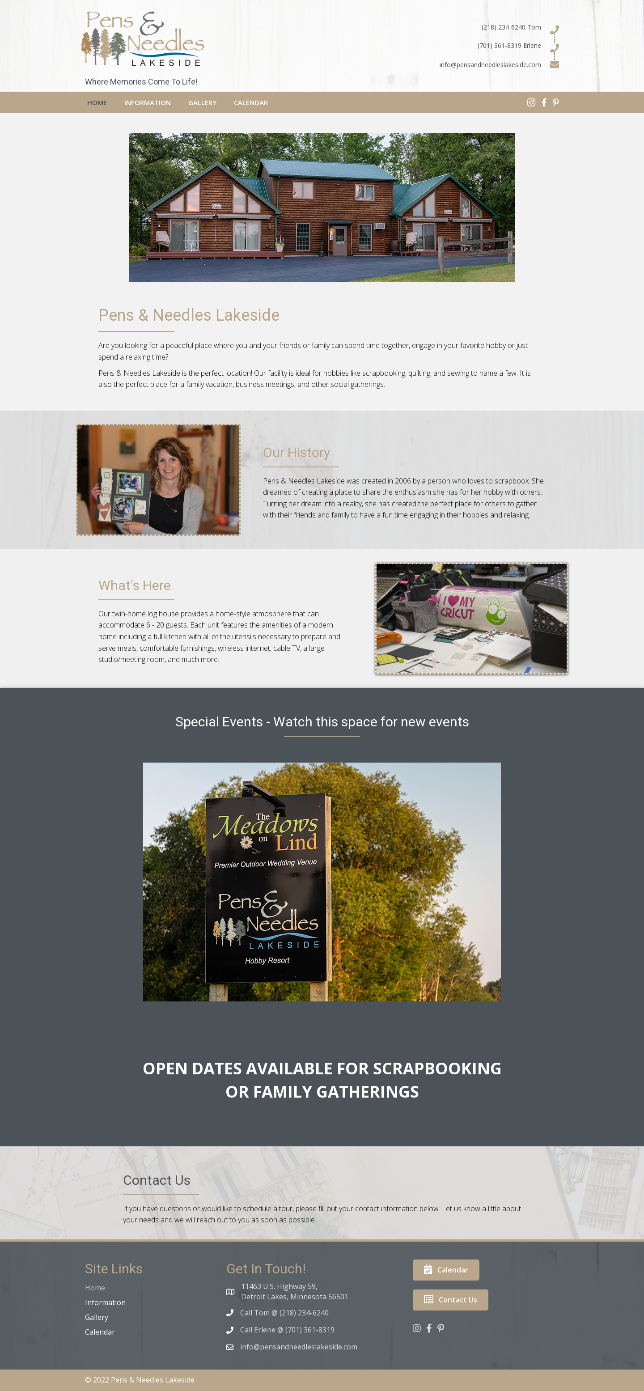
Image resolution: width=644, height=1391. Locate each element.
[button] (446, 1270)
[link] (97, 101)
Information (105, 1302)
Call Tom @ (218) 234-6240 (284, 1313)
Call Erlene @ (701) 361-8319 (287, 1330)
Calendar (100, 1332)
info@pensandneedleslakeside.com (490, 64)
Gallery (96, 1317)
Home (95, 1288)
